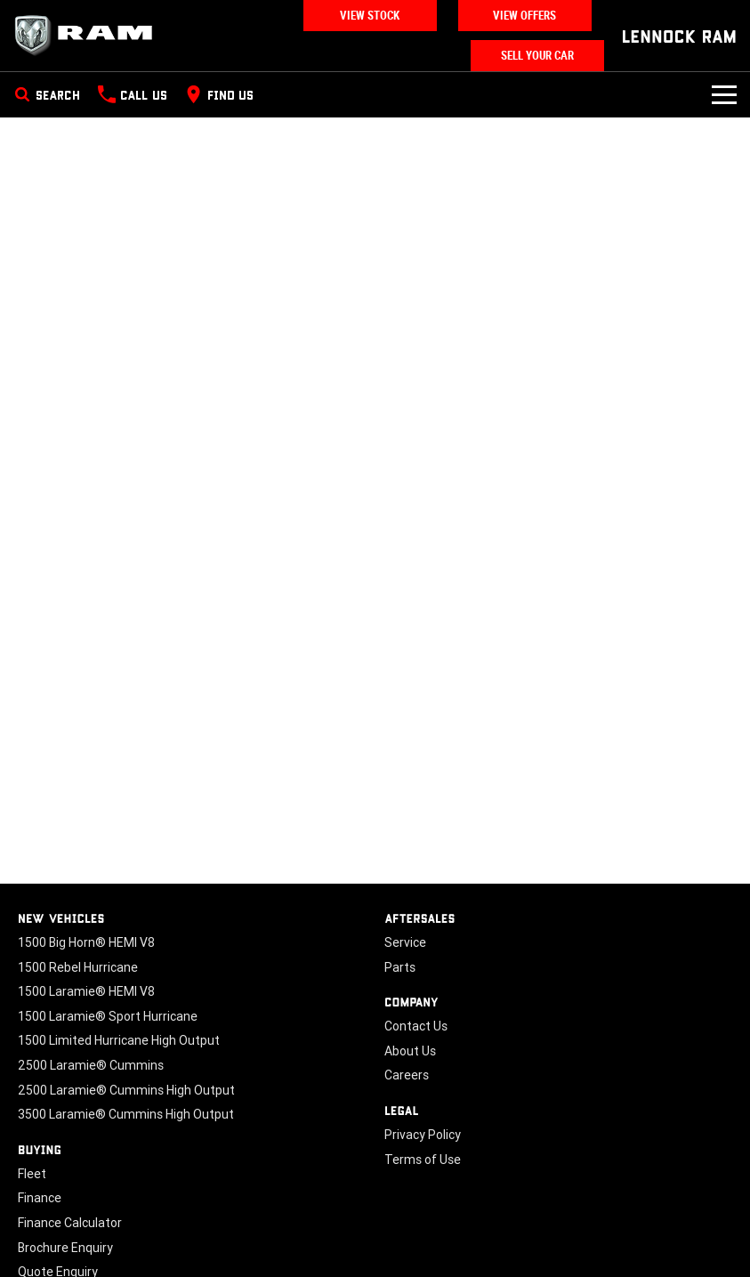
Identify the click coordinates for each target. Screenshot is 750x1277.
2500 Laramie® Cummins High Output (126, 1090)
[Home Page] (89, 35)
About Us (410, 1051)
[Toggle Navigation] (724, 94)
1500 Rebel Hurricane (78, 967)
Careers (406, 1075)
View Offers (524, 15)
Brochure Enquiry (65, 1248)
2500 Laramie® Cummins (91, 1065)
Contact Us (416, 1026)
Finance (39, 1198)
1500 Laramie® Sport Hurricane (108, 1016)
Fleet (32, 1174)
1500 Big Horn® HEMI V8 (86, 942)
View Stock (369, 15)
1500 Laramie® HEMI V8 (86, 991)
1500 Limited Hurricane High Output (119, 1040)
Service (405, 942)
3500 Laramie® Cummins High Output (126, 1114)
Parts (399, 967)
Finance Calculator (70, 1223)
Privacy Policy (422, 1135)
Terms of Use (422, 1160)
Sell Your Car (537, 55)
